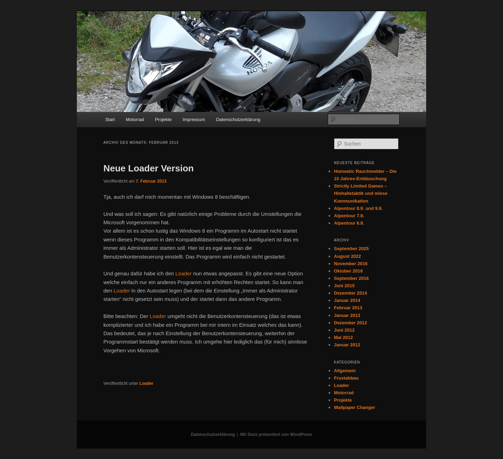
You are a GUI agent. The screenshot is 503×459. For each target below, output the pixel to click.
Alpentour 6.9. (349, 223)
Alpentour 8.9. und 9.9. (358, 208)
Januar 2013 (347, 315)
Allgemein (345, 370)
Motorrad (135, 119)
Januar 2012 (347, 344)
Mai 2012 (343, 337)
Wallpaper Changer (354, 407)
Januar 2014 (347, 300)
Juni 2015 (344, 285)
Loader (183, 273)
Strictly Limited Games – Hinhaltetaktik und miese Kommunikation (360, 193)
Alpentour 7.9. (349, 215)
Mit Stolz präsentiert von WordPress (276, 434)
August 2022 (347, 256)
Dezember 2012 (350, 322)
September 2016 (351, 278)
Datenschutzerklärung (238, 119)
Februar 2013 (348, 307)
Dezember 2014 (350, 293)
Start (110, 119)
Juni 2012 (344, 330)
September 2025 (351, 248)
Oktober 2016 (348, 271)
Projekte (163, 119)
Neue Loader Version (148, 168)
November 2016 (350, 263)
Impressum (194, 119)
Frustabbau (346, 378)
